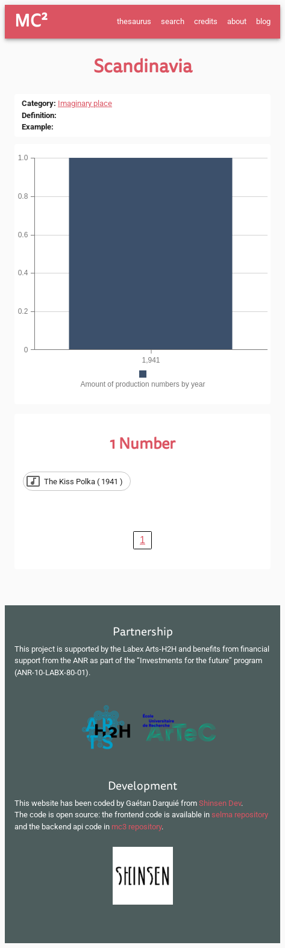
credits (206, 21)
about (236, 21)
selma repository (239, 814)
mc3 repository (136, 826)
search (172, 21)
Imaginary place (85, 103)
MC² (31, 21)
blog (263, 21)
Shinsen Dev (220, 803)
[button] (77, 481)
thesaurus (134, 21)
